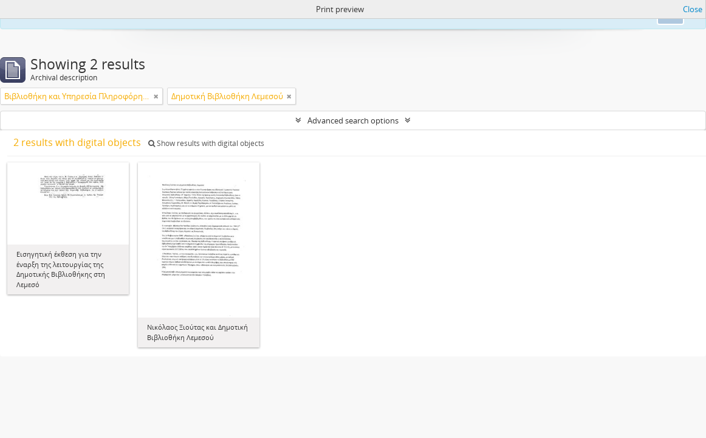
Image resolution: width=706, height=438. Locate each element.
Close (692, 9)
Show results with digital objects (206, 143)
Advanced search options (353, 120)
